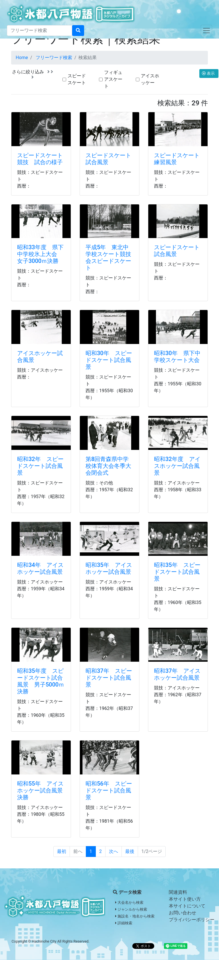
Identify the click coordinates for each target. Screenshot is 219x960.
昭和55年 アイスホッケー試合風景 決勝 (42, 790)
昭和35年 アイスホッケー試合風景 (109, 568)
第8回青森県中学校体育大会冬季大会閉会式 (108, 466)
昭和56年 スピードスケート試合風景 (109, 790)
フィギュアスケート (113, 79)
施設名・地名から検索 (135, 916)
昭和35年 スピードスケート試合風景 (177, 571)
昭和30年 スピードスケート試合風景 (109, 360)
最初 (61, 851)
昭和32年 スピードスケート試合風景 (40, 466)
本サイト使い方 (185, 899)
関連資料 (178, 892)
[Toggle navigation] (206, 30)
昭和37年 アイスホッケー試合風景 (177, 674)
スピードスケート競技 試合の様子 (40, 159)
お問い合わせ (182, 912)
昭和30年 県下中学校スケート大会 (177, 356)
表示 (209, 73)
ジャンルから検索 (131, 909)
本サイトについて (187, 906)
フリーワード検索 (54, 57)
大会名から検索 (129, 902)
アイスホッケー (150, 79)
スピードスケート (77, 79)
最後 (129, 851)
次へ (113, 851)
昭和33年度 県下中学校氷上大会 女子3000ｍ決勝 (40, 254)
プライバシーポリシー (191, 919)
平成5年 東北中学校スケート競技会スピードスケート (108, 257)
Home (22, 57)
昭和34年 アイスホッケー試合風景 (40, 568)
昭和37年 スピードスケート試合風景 (109, 677)
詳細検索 (123, 923)
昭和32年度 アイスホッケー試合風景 (177, 466)
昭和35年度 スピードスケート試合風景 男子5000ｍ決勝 (40, 681)
